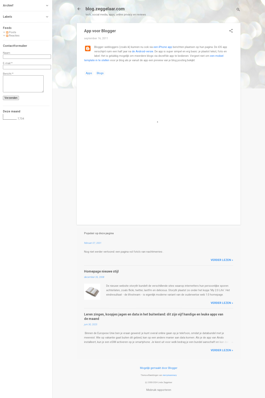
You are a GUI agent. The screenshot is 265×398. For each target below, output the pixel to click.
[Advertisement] (158, 190)
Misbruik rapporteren (158, 390)
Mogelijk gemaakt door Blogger (158, 368)
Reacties (13, 35)
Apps (89, 73)
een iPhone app (162, 47)
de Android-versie (142, 51)
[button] (231, 31)
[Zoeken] (238, 10)
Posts (11, 32)
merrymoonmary (170, 375)
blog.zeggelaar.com (105, 8)
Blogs (100, 73)
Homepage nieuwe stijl (101, 271)
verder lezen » (222, 260)
